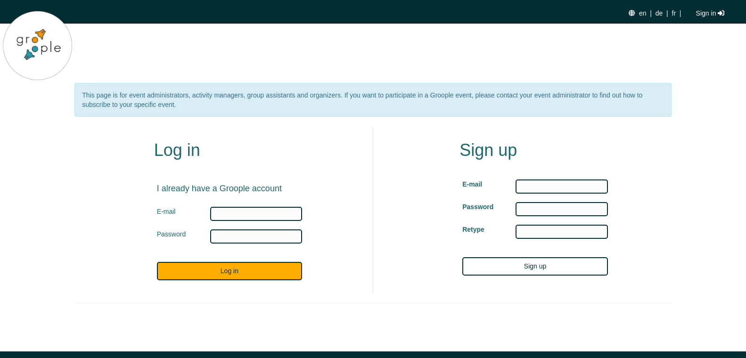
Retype (473, 229)
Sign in (710, 13)
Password (477, 207)
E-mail (472, 184)
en (643, 13)
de (659, 13)
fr (674, 13)
